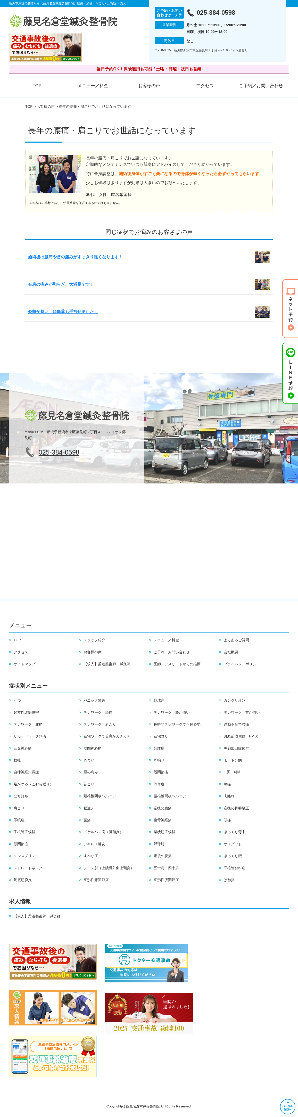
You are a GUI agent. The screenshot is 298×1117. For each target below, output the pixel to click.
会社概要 (231, 652)
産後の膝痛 (163, 808)
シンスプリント (26, 856)
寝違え (89, 808)
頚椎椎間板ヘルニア (100, 796)
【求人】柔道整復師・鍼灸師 (107, 664)
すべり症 (91, 856)
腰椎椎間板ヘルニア (170, 796)
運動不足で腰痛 (236, 724)
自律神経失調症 (26, 772)
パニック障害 (94, 700)
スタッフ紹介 (94, 640)
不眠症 (19, 820)
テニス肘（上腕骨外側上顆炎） (109, 868)
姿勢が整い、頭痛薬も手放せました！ (63, 311)
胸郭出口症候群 (236, 748)
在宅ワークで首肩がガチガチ (107, 736)
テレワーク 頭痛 (98, 712)
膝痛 (227, 784)
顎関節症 (21, 844)
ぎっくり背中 (234, 832)
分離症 (159, 748)
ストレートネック (28, 868)
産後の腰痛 (163, 856)
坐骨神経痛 (163, 820)
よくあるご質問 (236, 640)
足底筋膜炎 (23, 880)
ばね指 (229, 880)
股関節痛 (161, 772)
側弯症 (159, 784)
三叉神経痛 (23, 748)
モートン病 (233, 760)
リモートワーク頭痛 (30, 736)
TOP (37, 85)
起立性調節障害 (26, 712)
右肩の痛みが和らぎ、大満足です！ (61, 284)
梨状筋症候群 (164, 832)
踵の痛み (91, 772)
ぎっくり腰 (233, 856)
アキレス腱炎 (94, 844)
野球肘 (159, 844)
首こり (89, 784)
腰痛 (87, 820)
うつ (17, 700)
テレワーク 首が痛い (242, 712)
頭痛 (227, 820)
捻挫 (17, 760)
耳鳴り (159, 760)
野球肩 (159, 700)
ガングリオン (234, 700)
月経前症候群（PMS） (242, 736)
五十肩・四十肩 (166, 868)
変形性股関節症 (166, 880)
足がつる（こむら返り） (33, 784)
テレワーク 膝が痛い (172, 712)
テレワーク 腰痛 (28, 724)
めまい (89, 760)
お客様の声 (149, 85)
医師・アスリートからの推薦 (177, 664)
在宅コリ (161, 736)
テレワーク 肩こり (100, 724)
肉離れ (229, 796)
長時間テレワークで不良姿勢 (177, 724)
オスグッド (233, 844)
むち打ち (21, 796)
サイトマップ (24, 664)
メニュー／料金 (93, 85)
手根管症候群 (24, 832)
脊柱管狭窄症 (234, 868)
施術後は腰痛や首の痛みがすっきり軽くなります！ (75, 257)
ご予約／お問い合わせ (261, 85)
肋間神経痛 (93, 748)
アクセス (205, 85)
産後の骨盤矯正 (236, 808)
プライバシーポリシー (242, 664)
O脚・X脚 (232, 772)
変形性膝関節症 (96, 880)
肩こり (19, 808)
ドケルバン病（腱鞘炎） (103, 832)
